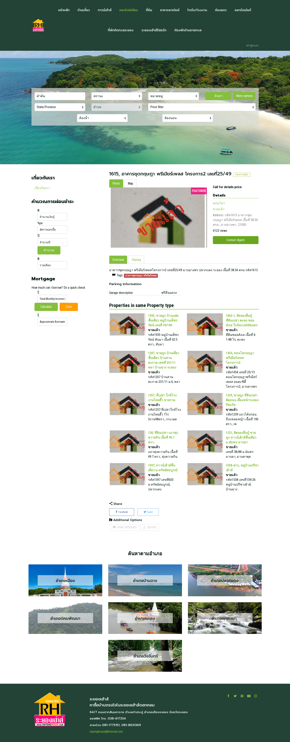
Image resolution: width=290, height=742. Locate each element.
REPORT (149, 527)
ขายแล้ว (218, 209)
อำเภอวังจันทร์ (145, 656)
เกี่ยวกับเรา (42, 188)
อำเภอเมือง (65, 581)
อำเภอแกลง (145, 618)
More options (244, 96)
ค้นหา (218, 96)
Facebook (121, 512)
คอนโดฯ (219, 203)
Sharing (136, 260)
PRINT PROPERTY (125, 527)
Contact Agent (236, 240)
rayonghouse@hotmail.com (106, 731)
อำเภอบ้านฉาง (145, 581)
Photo (116, 183)
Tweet (148, 512)
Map (130, 183)
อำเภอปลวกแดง (225, 581)
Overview (118, 260)
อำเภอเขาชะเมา (224, 618)
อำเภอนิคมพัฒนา (65, 618)
